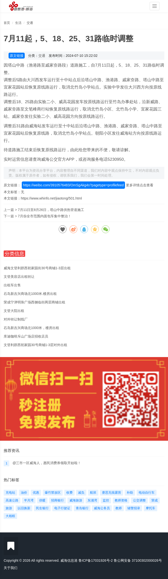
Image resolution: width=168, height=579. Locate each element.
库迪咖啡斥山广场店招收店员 (26, 336)
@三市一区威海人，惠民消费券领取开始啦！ (46, 463)
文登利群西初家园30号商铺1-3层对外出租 (35, 345)
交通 (30, 23)
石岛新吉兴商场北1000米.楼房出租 (30, 294)
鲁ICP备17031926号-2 (95, 560)
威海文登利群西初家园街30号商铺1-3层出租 (37, 268)
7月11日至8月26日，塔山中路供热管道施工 (51, 210)
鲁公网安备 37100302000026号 (138, 560)
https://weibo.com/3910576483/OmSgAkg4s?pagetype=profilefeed (73, 185)
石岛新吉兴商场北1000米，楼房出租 (31, 328)
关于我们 (10, 568)
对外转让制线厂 (16, 319)
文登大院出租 (14, 311)
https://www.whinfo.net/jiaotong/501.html (51, 198)
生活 (18, 23)
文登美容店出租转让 (19, 277)
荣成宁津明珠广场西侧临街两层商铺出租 (34, 302)
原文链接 (16, 56)
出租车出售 (12, 285)
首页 (7, 23)
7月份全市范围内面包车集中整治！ (44, 216)
